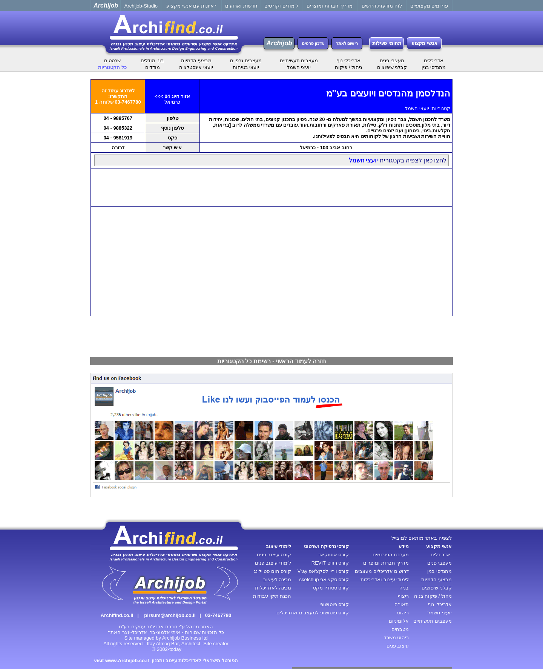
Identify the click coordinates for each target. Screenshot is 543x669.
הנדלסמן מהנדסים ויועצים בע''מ (388, 93)
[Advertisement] (271, 187)
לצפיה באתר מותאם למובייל (421, 538)
